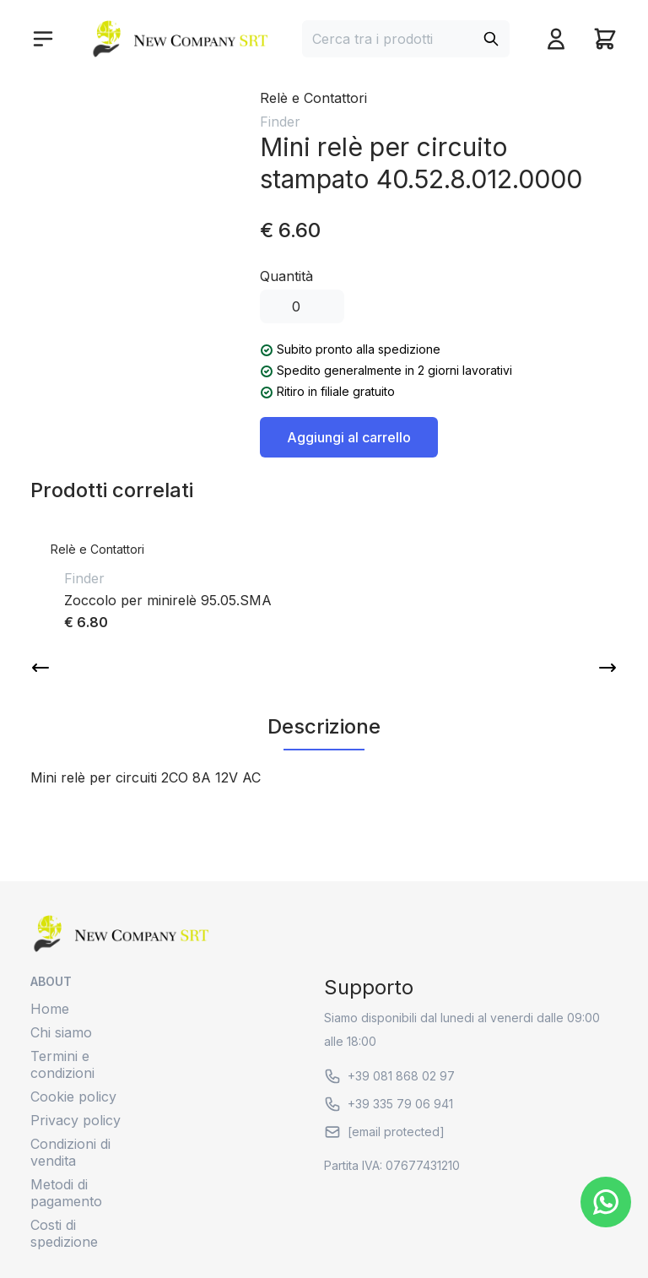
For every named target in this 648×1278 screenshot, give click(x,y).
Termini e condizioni (62, 1064)
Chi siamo (61, 1032)
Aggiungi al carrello (349, 437)
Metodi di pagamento (66, 1193)
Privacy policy (75, 1120)
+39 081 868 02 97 (389, 1076)
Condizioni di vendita (70, 1152)
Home (49, 1008)
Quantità (286, 276)
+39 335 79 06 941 (388, 1104)
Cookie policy (73, 1096)
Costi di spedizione (64, 1233)
